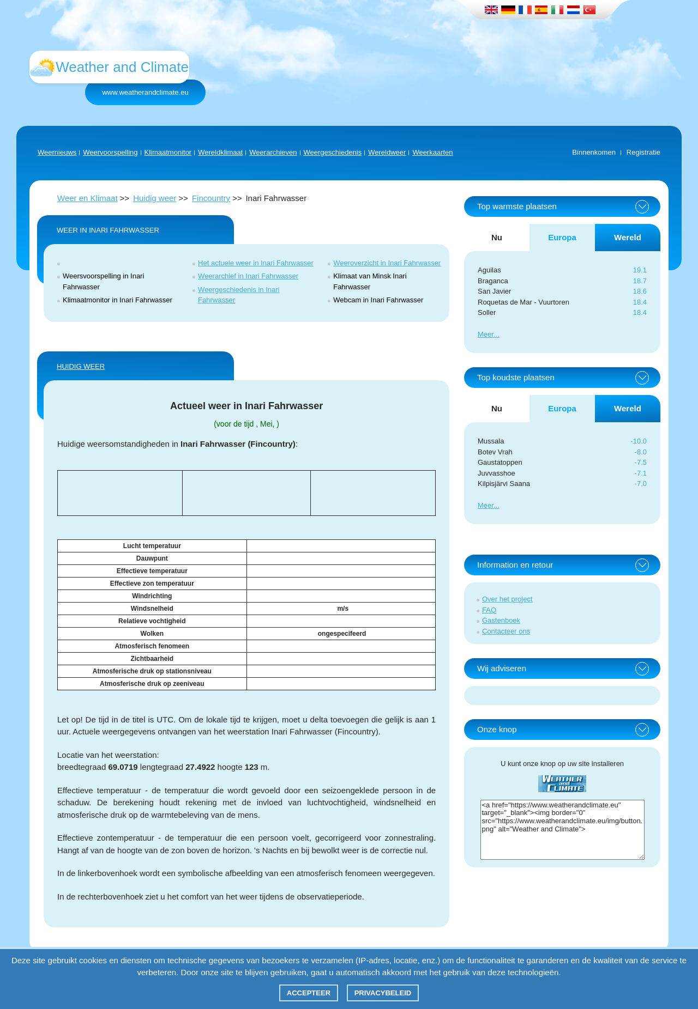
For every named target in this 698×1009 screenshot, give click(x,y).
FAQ (489, 610)
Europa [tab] (562, 237)
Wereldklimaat (220, 152)
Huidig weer (154, 198)
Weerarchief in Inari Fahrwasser (248, 276)
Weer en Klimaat (87, 198)
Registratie (643, 152)
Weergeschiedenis (333, 152)
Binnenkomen (594, 152)
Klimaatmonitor (168, 152)
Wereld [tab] (627, 237)
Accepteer (308, 993)
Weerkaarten (432, 152)
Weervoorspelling (110, 152)
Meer (486, 334)
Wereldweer (387, 152)
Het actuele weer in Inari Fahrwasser (256, 263)
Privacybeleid (383, 993)
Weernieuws (57, 152)
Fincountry (211, 198)
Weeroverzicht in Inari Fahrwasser (387, 263)
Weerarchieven (273, 152)
